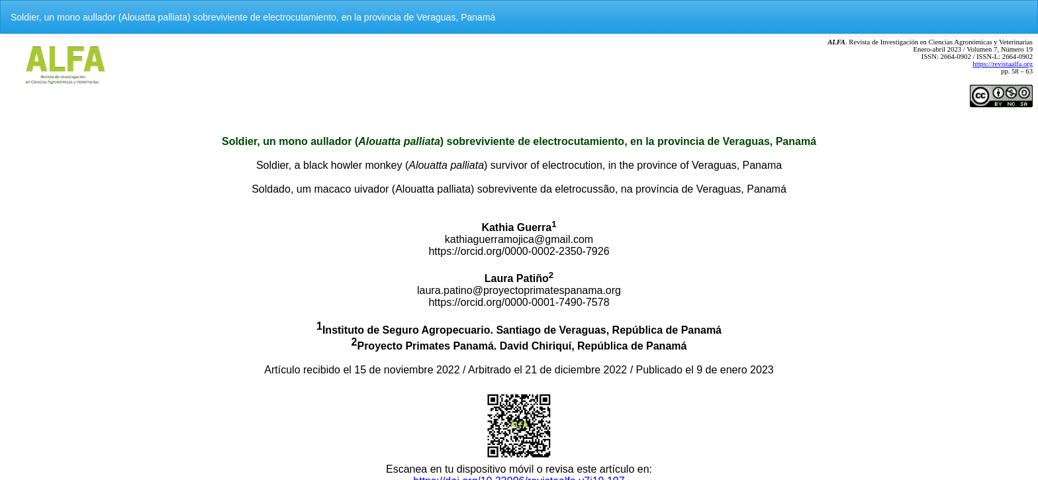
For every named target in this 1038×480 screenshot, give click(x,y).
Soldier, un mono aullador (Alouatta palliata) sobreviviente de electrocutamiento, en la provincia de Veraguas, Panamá (253, 17)
